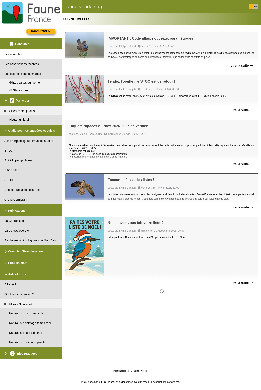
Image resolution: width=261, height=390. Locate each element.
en (255, 7)
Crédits (144, 371)
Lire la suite (242, 65)
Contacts (135, 371)
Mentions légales (121, 371)
